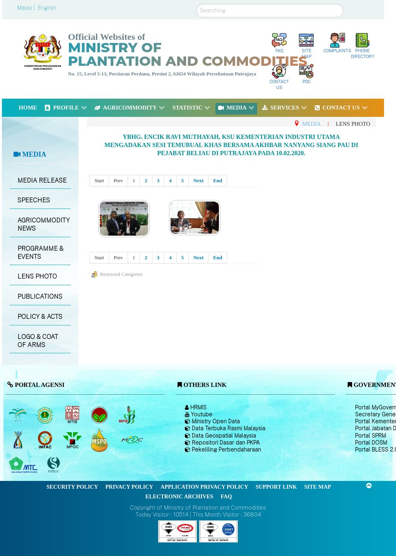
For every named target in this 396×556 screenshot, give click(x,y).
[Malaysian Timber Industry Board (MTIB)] (73, 415)
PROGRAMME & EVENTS (40, 252)
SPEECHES (33, 200)
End (217, 180)
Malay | (26, 8)
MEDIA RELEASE (42, 180)
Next (198, 180)
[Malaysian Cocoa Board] (100, 415)
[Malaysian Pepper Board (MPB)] (127, 415)
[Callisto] (177, 531)
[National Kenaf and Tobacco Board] (18, 440)
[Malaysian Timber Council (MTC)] (24, 465)
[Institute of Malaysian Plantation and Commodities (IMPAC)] (46, 440)
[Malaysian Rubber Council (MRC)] (131, 440)
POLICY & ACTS (39, 316)
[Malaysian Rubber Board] (46, 415)
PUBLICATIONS (39, 296)
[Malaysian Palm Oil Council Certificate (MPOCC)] (100, 439)
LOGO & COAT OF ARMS (37, 341)
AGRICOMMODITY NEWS (43, 224)
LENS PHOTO (37, 276)
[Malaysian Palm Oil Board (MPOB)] (18, 415)
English (47, 8)
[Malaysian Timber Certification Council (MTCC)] (54, 464)
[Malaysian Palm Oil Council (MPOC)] (73, 440)
